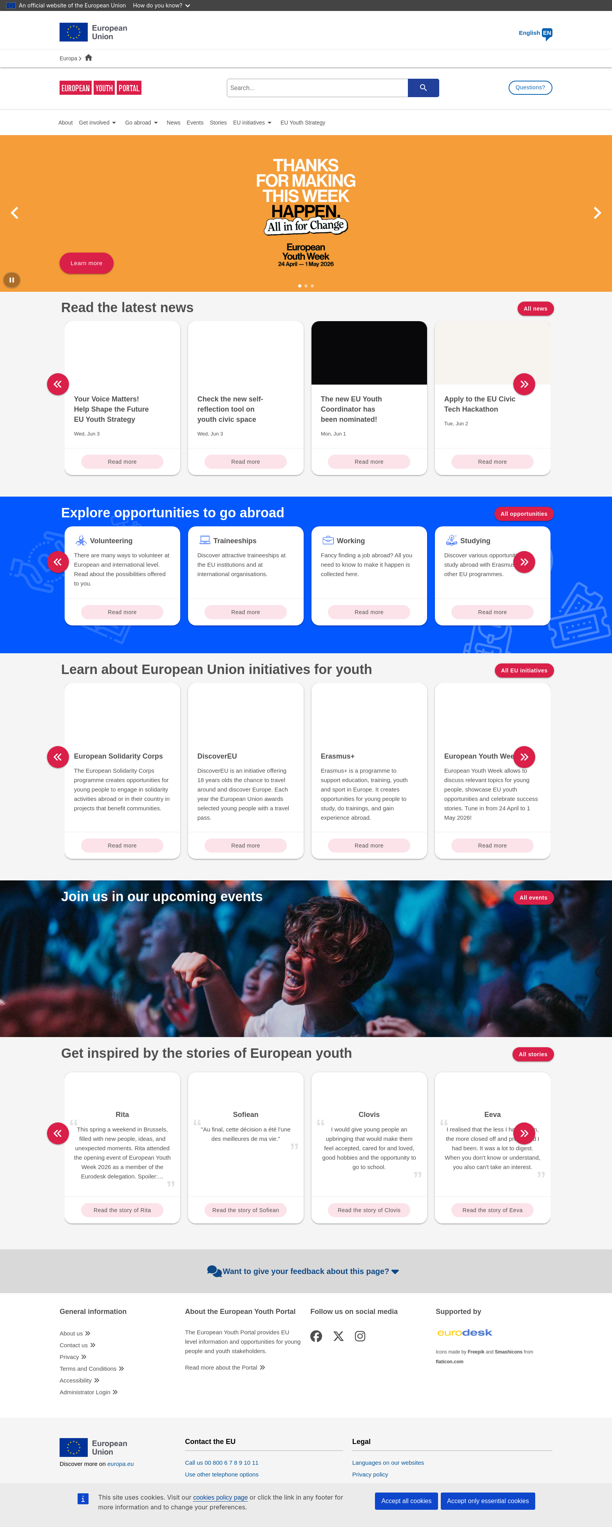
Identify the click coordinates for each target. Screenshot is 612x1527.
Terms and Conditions (88, 1368)
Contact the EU (210, 1442)
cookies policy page (220, 1497)
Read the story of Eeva (493, 1210)
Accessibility (76, 1380)
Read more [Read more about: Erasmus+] (369, 845)
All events (533, 898)
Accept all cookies (406, 1501)
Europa (68, 58)
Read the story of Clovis (369, 1210)
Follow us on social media (354, 1312)
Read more (122, 462)
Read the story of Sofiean (245, 1210)
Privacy (69, 1357)
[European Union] (93, 1454)
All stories (533, 1054)
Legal (361, 1442)
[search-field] (332, 88)
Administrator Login (85, 1392)
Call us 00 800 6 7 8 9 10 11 (222, 1462)
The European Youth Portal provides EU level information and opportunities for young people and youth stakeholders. (243, 1341)
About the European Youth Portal (240, 1312)
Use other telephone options (222, 1474)
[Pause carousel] (11, 280)
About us (71, 1333)
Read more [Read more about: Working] (369, 612)
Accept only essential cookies (488, 1501)
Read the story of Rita (122, 1210)
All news (536, 308)
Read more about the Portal (221, 1367)
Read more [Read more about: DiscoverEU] (245, 845)
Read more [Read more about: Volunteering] (122, 612)
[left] (58, 384)
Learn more (87, 263)
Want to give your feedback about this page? (304, 1271)
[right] (557, 384)
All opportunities (524, 514)
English (535, 32)
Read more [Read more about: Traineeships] (245, 612)
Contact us (74, 1345)
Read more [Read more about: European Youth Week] (492, 845)
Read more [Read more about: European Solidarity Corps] (122, 845)
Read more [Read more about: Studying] (492, 612)
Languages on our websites (388, 1462)
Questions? (530, 87)
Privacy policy (370, 1474)
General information (93, 1312)
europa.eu (120, 1463)
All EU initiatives (524, 670)
